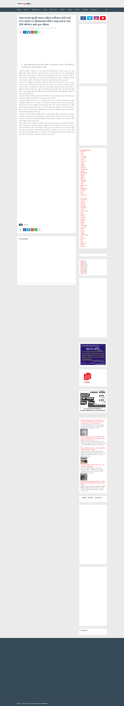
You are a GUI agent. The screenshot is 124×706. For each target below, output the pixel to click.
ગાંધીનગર (82, 167)
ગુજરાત (82, 171)
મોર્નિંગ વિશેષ (83, 225)
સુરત (81, 241)
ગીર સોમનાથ (83, 169)
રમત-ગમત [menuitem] (94, 10)
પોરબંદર (82, 201)
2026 (81, 261)
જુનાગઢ (82, 175)
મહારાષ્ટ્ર (82, 219)
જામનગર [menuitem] (26, 10)
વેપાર (81, 236)
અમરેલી (82, 151)
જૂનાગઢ (82, 177)
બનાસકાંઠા (83, 206)
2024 (81, 264)
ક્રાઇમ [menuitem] (45, 10)
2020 (81, 270)
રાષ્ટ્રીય (82, 232)
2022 (81, 267)
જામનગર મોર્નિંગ (24, 28)
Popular (84, 497)
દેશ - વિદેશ (83, 190)
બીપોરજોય (83, 208)
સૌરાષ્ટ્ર (82, 244)
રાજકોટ (82, 228)
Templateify (25, 703)
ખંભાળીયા (83, 166)
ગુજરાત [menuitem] (77, 10)
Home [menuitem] (19, 10)
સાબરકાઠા (83, 238)
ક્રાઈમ (82, 164)
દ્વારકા (82, 191)
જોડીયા (82, 179)
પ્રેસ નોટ (82, 203)
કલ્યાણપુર (83, 156)
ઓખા (82, 153)
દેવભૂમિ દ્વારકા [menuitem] (36, 10)
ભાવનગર (82, 216)
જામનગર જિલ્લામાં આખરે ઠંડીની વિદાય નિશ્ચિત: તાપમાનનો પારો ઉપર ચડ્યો (92, 448)
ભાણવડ (82, 214)
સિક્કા (81, 240)
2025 (81, 262)
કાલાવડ (82, 159)
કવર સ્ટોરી (83, 158)
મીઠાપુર (82, 222)
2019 (81, 272)
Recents (90, 497)
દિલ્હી (82, 187)
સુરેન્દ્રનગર (83, 243)
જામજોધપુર (83, 172)
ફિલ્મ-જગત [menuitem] (21, 14)
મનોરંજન (83, 217)
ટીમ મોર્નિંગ (83, 180)
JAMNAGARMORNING (41, 703)
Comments (98, 497)
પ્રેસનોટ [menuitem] (62, 10)
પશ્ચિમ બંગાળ (83, 200)
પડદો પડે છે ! (83, 198)
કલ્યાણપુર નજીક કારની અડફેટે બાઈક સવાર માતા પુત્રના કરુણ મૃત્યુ (92, 465)
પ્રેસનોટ (82, 204)
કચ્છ (81, 155)
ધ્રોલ (81, 193)
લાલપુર (82, 233)
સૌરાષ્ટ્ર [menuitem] (70, 10)
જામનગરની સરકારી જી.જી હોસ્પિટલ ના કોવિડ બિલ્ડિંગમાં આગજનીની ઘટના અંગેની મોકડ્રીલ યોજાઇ (92, 483)
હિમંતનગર (83, 246)
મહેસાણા (82, 220)
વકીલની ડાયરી (84, 235)
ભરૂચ (82, 212)
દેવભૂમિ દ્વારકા (84, 188)
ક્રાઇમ (82, 163)
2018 (81, 273)
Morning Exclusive (85, 150)
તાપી (81, 183)
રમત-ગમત (83, 227)
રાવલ (81, 230)
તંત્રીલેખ (82, 182)
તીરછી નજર (83, 185)
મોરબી (82, 224)
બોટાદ (82, 209)
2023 (81, 265)
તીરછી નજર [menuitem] (53, 10)
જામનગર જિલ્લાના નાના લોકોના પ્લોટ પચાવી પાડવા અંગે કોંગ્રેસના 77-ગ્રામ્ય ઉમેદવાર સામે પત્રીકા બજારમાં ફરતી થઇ (92, 438)
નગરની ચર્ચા (83, 195)
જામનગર (45, 28)
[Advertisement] (46, 49)
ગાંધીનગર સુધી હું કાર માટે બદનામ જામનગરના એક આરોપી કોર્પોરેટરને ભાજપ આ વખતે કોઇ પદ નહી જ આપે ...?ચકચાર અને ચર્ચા (92, 421)
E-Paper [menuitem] (30, 14)
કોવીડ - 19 (83, 161)
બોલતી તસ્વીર (84, 211)
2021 (81, 268)
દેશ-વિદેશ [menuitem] (85, 10)
